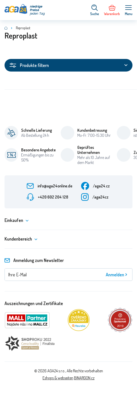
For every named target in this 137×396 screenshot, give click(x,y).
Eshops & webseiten (58, 377)
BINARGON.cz (84, 377)
